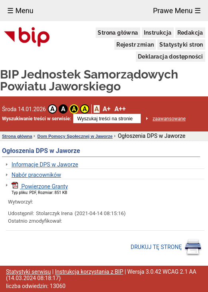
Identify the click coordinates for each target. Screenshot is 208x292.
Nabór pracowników (36, 175)
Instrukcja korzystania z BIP (89, 271)
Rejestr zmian (135, 44)
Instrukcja (158, 32)
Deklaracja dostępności (170, 56)
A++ (120, 109)
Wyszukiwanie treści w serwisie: (36, 119)
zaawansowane (169, 119)
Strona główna (118, 32)
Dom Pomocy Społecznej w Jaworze (75, 136)
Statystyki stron (181, 44)
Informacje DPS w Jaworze (45, 164)
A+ (106, 109)
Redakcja (190, 32)
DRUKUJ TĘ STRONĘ (166, 247)
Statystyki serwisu (28, 271)
